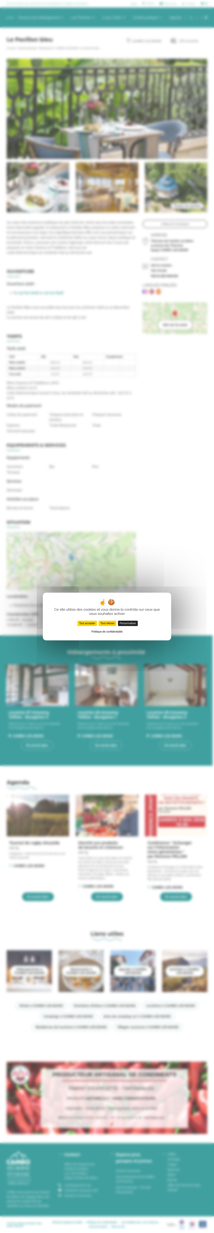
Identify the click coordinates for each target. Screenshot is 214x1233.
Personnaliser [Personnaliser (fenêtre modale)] (128, 623)
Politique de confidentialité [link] (107, 631)
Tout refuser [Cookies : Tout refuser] (107, 623)
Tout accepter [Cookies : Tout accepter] (87, 623)
